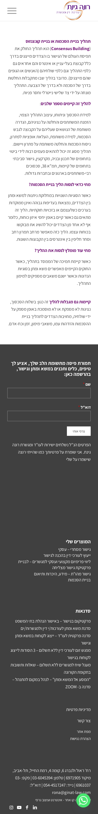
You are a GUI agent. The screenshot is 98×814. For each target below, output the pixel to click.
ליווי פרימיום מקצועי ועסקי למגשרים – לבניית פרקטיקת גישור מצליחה (54, 564)
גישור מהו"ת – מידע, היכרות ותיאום (62, 574)
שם (88, 384)
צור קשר (84, 720)
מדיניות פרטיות (78, 709)
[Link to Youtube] (19, 807)
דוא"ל (86, 407)
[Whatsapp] (83, 800)
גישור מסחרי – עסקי (74, 549)
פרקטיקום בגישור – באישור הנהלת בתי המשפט (53, 621)
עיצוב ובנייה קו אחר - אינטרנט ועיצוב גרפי (63, 800)
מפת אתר (84, 731)
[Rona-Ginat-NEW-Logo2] (57, 10)
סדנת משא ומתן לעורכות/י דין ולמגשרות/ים (56, 628)
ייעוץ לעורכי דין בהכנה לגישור (67, 555)
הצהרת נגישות (80, 738)
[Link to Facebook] (27, 807)
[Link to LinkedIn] (35, 807)
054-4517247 (54, 785)
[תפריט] (13, 10)
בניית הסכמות (79, 580)
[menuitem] (13, 10)
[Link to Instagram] (11, 807)
